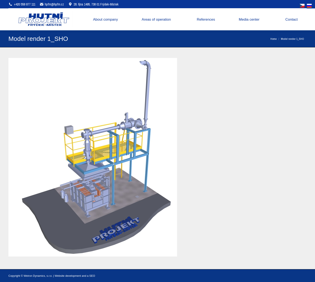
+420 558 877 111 (24, 4)
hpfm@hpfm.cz (54, 4)
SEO (92, 275)
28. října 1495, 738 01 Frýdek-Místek (93, 4)
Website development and (70, 275)
